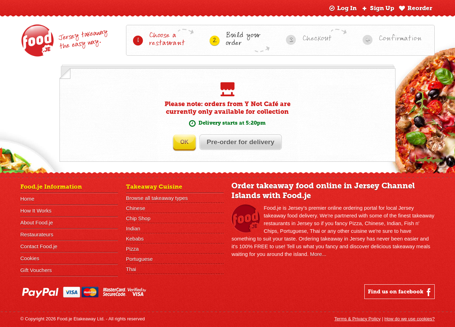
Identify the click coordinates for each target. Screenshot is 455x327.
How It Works (35, 211)
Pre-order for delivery (241, 142)
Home (27, 199)
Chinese (135, 208)
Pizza (132, 249)
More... (318, 254)
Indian (133, 229)
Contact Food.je (38, 247)
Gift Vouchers (36, 270)
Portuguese (139, 259)
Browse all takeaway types (157, 198)
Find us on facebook (400, 292)
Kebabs (135, 239)
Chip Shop (138, 219)
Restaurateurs (36, 235)
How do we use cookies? (409, 319)
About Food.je (36, 223)
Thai (131, 269)
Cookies (29, 259)
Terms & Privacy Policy (357, 319)
